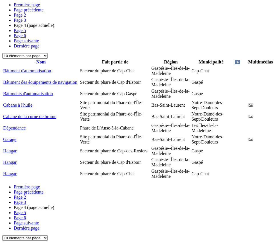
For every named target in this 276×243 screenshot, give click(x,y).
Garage (9, 139)
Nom (41, 61)
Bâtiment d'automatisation (27, 70)
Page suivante (26, 40)
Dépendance (14, 128)
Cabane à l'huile (17, 105)
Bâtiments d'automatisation (28, 93)
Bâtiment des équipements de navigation (40, 82)
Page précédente (28, 9)
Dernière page (26, 45)
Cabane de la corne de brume (29, 116)
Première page (27, 4)
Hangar (10, 150)
